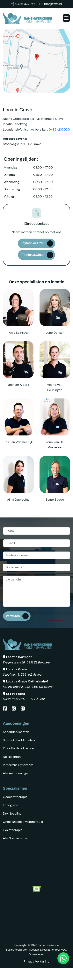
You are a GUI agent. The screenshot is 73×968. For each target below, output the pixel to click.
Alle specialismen (15, 838)
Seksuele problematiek (19, 740)
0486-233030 (59, 129)
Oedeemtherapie (15, 797)
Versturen (13, 616)
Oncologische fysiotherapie (23, 822)
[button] (66, 18)
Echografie (10, 805)
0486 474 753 (23, 3)
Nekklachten (12, 757)
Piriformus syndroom (18, 765)
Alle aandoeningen (16, 773)
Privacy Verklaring (36, 961)
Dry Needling (12, 813)
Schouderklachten (16, 732)
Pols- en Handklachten (19, 748)
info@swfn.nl (50, 3)
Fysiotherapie (12, 830)
